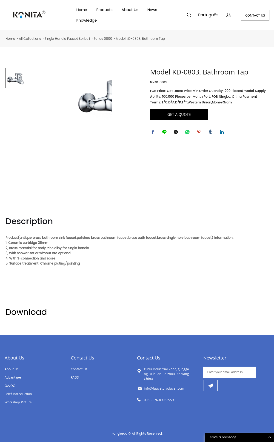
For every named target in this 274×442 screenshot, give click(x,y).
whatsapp (188, 132)
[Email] (229, 372)
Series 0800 (103, 38)
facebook (153, 132)
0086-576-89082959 (159, 400)
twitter (176, 132)
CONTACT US (255, 15)
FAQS (75, 377)
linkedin (222, 132)
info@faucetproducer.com (164, 388)
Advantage (13, 377)
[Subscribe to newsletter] (210, 385)
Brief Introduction (18, 394)
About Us (130, 10)
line (165, 132)
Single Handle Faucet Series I (67, 38)
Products (104, 10)
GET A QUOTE (179, 114)
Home (81, 10)
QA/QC (10, 385)
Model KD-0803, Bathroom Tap (140, 38)
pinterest (199, 132)
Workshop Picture (18, 402)
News (152, 10)
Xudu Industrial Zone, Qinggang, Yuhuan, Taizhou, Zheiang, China (167, 374)
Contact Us (82, 358)
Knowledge (86, 20)
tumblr (211, 132)
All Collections (30, 38)
